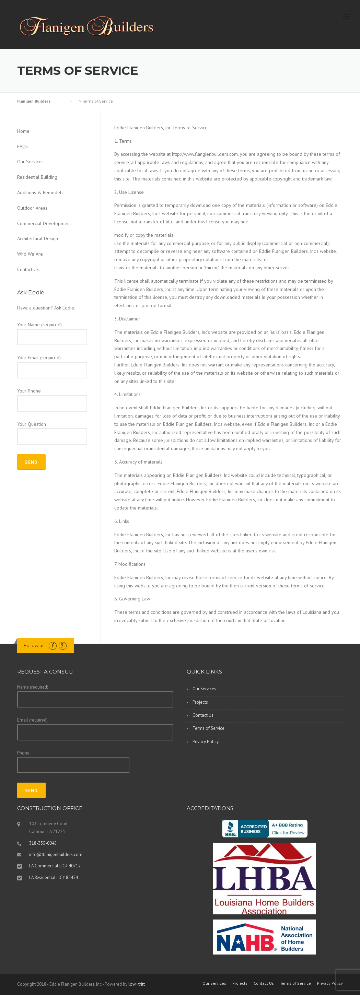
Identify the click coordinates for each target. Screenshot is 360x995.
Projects (200, 702)
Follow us (34, 645)
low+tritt (136, 984)
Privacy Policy (206, 742)
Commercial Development (44, 223)
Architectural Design (37, 238)
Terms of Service (208, 728)
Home (23, 131)
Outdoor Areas (32, 208)
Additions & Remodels (40, 192)
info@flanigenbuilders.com (55, 854)
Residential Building (37, 177)
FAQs (22, 146)
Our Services (30, 162)
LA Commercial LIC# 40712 (55, 866)
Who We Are (30, 254)
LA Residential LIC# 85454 (53, 877)
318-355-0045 (43, 843)
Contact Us (28, 269)
